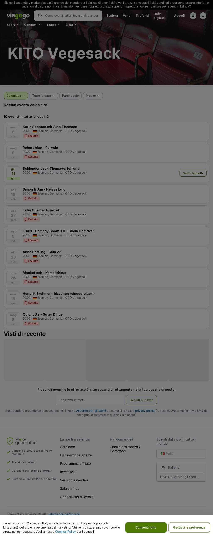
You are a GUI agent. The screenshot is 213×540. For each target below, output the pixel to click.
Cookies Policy (65, 531)
